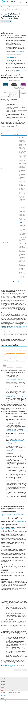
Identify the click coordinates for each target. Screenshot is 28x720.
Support (5, 6)
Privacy (2, 698)
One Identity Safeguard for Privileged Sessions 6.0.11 (13, 8)
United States (6, 690)
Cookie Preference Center (6, 700)
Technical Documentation (14, 6)
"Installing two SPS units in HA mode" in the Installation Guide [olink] (13, 515)
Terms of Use (3, 695)
